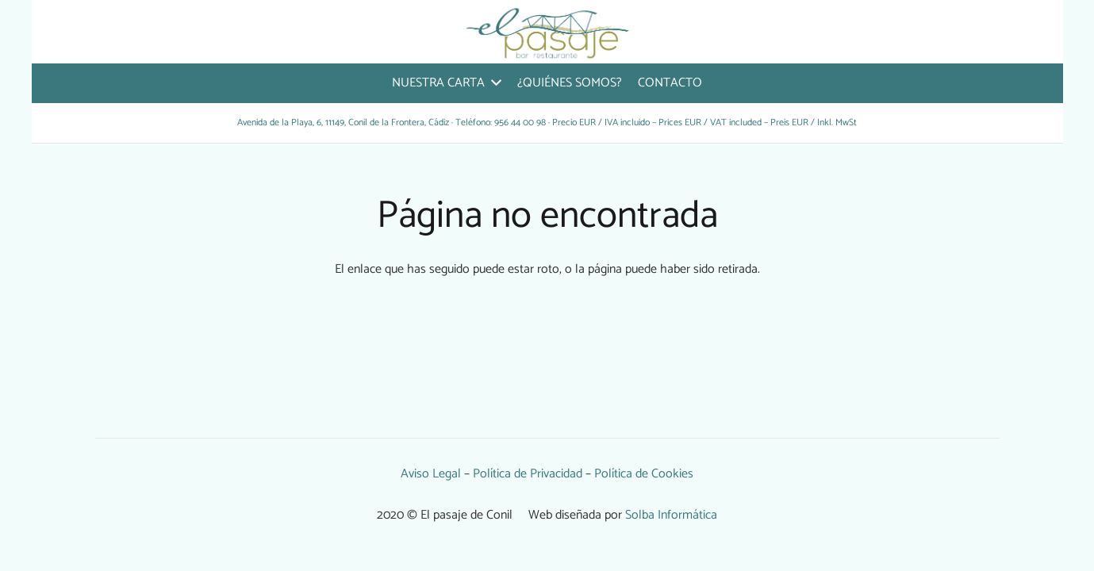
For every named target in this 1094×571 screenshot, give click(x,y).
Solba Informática (671, 515)
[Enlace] (547, 32)
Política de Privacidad (527, 474)
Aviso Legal (431, 474)
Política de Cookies (643, 474)
